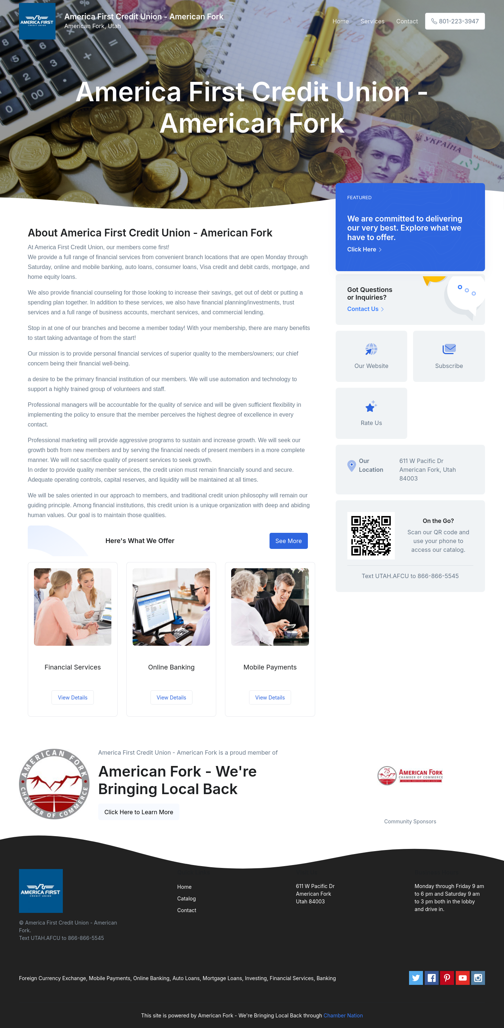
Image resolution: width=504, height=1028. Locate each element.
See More (288, 541)
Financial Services (73, 667)
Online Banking (171, 667)
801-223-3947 (455, 21)
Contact (407, 21)
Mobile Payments (270, 667)
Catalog (186, 898)
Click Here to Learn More (138, 812)
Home (341, 21)
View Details (72, 697)
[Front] (38, 21)
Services (372, 21)
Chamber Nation (343, 1015)
